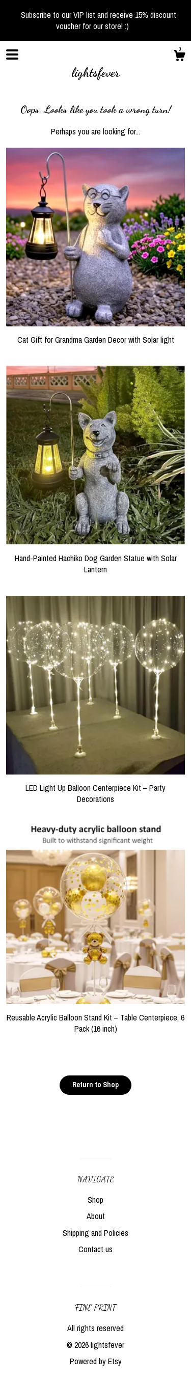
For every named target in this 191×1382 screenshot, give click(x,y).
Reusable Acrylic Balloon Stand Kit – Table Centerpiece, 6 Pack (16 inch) (95, 1018)
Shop (95, 1199)
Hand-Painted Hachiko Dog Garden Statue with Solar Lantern (95, 558)
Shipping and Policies (95, 1232)
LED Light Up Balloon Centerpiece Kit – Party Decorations (95, 788)
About (96, 1216)
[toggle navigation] (12, 54)
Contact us (95, 1249)
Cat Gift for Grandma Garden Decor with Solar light (95, 334)
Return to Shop (95, 1084)
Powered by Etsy (96, 1361)
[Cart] (179, 57)
